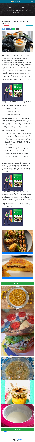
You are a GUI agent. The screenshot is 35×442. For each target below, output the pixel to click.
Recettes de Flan (17, 1)
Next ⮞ (17, 278)
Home (3, 20)
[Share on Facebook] (7, 29)
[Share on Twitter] (3, 29)
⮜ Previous (17, 253)
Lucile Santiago (6, 25)
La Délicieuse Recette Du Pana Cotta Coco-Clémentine (18, 20)
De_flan (6, 20)
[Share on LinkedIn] (10, 29)
